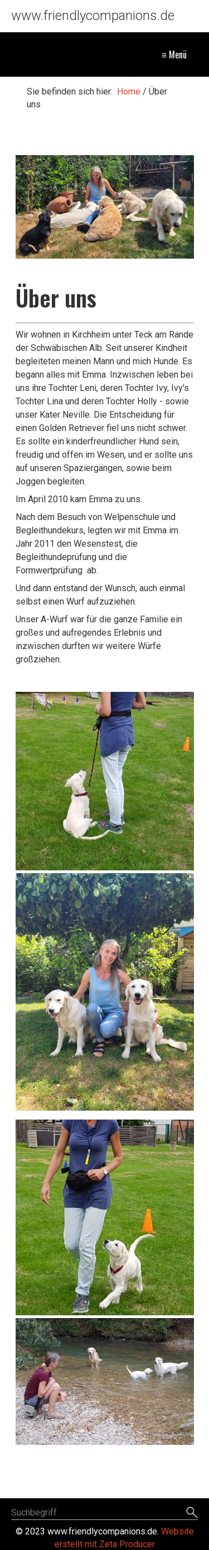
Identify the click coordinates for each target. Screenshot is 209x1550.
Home (128, 91)
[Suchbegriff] (104, 1513)
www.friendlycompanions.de (92, 15)
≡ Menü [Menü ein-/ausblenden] (174, 54)
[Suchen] (192, 1513)
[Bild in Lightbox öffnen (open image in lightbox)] (105, 207)
